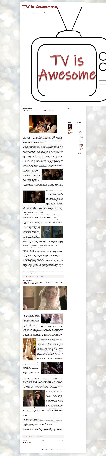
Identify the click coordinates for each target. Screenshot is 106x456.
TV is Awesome (40, 6)
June (80, 132)
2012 (79, 152)
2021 (79, 126)
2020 (79, 127)
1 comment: (33, 276)
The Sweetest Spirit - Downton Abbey (38, 110)
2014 (79, 129)
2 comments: (33, 436)
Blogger (64, 449)
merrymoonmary (55, 449)
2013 (79, 131)
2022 (79, 124)
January (80, 137)
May (79, 134)
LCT (69, 130)
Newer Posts (25, 440)
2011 (79, 153)
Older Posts (61, 440)
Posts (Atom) (29, 442)
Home (43, 440)
